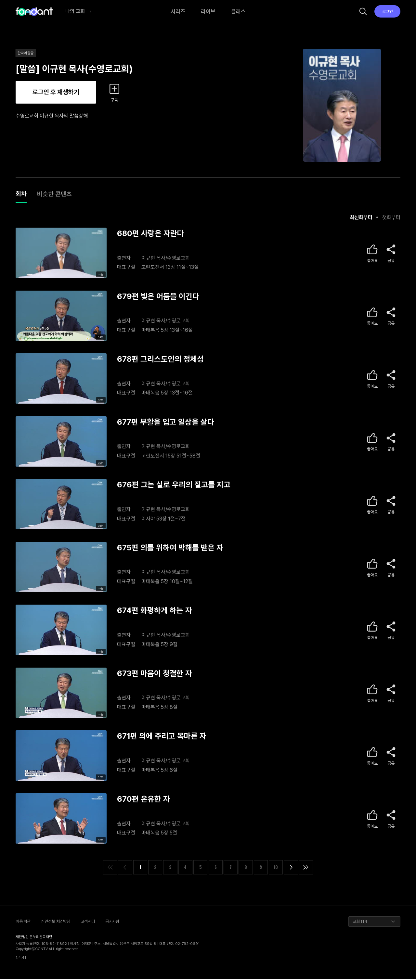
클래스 (238, 11)
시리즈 (178, 11)
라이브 (208, 11)
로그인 (387, 11)
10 (276, 867)
